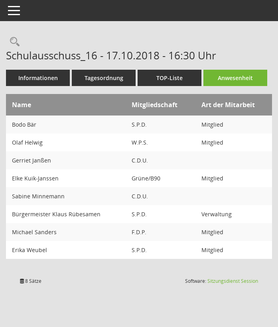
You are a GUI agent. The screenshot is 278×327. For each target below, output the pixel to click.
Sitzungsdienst (232, 281)
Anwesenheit (235, 78)
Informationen (38, 78)
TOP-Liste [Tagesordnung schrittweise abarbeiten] (169, 78)
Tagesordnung (104, 78)
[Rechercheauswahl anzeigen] (13, 42)
